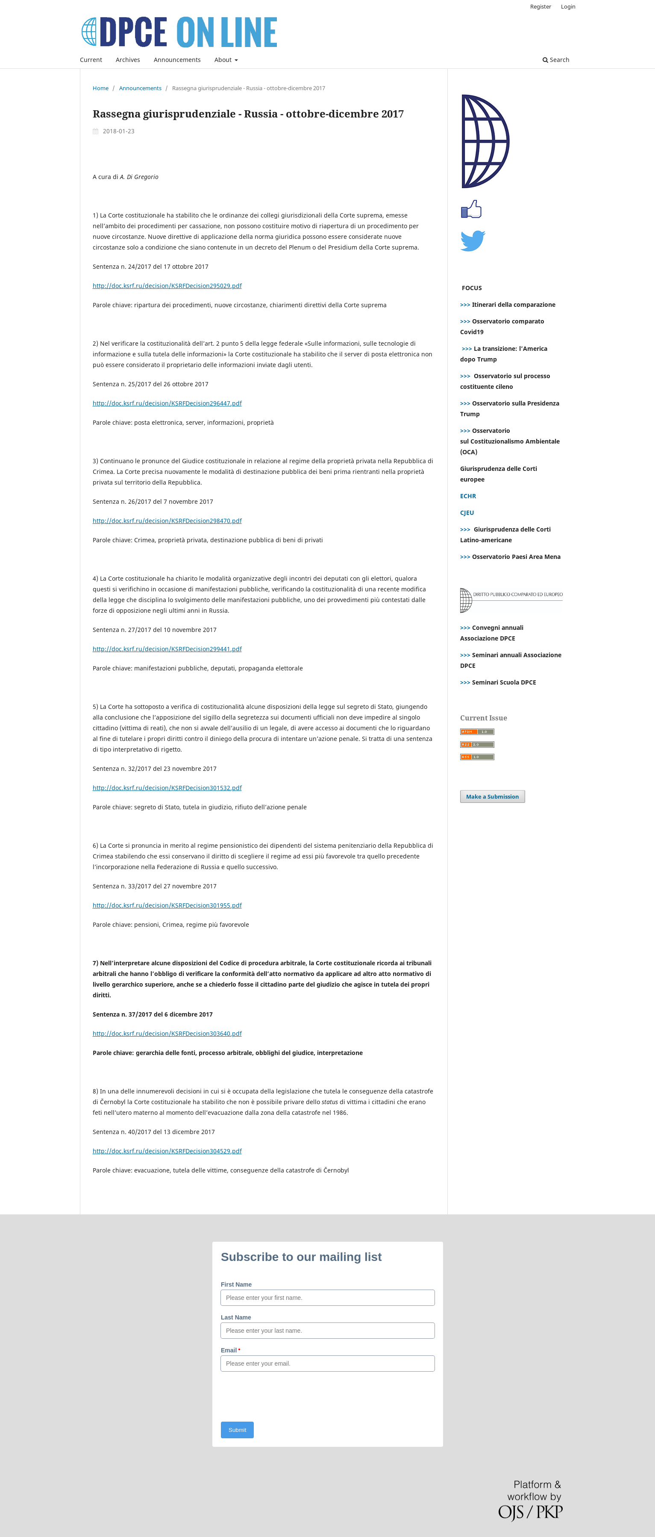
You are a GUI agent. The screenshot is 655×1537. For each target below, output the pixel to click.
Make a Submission (492, 796)
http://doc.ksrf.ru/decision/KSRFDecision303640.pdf (167, 1033)
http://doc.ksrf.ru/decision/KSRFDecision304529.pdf (167, 1151)
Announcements (177, 60)
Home (101, 88)
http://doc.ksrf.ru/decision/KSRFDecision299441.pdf (167, 649)
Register (540, 6)
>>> (465, 304)
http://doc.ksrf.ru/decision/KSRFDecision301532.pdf (167, 788)
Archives (128, 60)
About (223, 60)
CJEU (467, 512)
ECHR (468, 496)
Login (568, 6)
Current (91, 60)
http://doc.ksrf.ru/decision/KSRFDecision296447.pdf (167, 403)
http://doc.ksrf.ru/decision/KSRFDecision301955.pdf (167, 905)
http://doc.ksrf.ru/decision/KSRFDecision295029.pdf (167, 286)
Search (556, 60)
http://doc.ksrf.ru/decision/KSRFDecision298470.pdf (167, 521)
